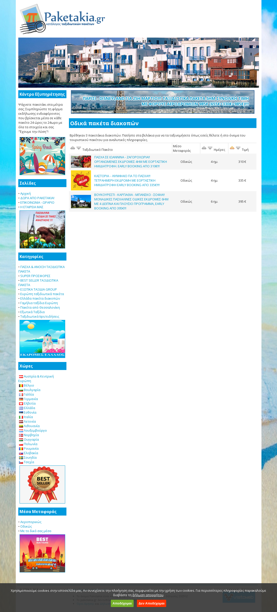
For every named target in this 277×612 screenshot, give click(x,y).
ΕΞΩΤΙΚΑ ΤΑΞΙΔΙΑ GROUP (38, 289)
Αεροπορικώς (30, 522)
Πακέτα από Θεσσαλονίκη (40, 307)
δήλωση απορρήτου (147, 595)
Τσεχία (26, 462)
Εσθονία (27, 412)
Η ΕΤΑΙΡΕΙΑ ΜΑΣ (31, 207)
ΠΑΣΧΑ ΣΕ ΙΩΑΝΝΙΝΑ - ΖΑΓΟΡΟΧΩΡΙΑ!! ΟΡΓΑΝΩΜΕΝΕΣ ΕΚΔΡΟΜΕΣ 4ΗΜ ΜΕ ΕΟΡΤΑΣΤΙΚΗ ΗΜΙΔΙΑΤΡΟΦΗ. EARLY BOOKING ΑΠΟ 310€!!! (130, 161)
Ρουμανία (29, 448)
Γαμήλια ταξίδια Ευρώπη (39, 303)
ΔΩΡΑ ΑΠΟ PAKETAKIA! (37, 198)
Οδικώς (26, 526)
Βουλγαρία (29, 390)
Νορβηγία (29, 435)
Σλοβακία (28, 453)
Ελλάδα (27, 408)
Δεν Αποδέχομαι (152, 603)
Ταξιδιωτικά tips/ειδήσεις (39, 316)
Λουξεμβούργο (33, 430)
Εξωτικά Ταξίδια (32, 312)
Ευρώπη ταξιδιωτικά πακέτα (42, 294)
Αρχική (25, 193)
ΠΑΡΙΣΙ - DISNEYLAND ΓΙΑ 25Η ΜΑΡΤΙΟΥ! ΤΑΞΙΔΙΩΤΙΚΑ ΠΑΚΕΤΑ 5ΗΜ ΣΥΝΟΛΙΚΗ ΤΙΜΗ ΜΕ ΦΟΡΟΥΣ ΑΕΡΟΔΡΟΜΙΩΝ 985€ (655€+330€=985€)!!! (166, 101)
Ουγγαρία (29, 439)
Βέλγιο (26, 385)
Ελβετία (27, 403)
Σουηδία (28, 457)
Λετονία (27, 421)
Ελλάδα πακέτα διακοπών (40, 298)
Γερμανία (28, 399)
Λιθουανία (29, 426)
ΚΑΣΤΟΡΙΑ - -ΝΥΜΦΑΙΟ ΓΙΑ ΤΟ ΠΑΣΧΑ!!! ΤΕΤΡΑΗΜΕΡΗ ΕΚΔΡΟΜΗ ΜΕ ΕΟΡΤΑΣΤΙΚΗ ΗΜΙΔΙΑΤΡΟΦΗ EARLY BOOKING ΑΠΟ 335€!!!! (127, 180)
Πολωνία (28, 444)
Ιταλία (26, 417)
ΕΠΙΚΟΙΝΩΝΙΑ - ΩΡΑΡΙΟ (37, 202)
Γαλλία (26, 394)
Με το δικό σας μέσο (35, 531)
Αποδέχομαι (122, 603)
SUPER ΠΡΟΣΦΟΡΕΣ (35, 276)
